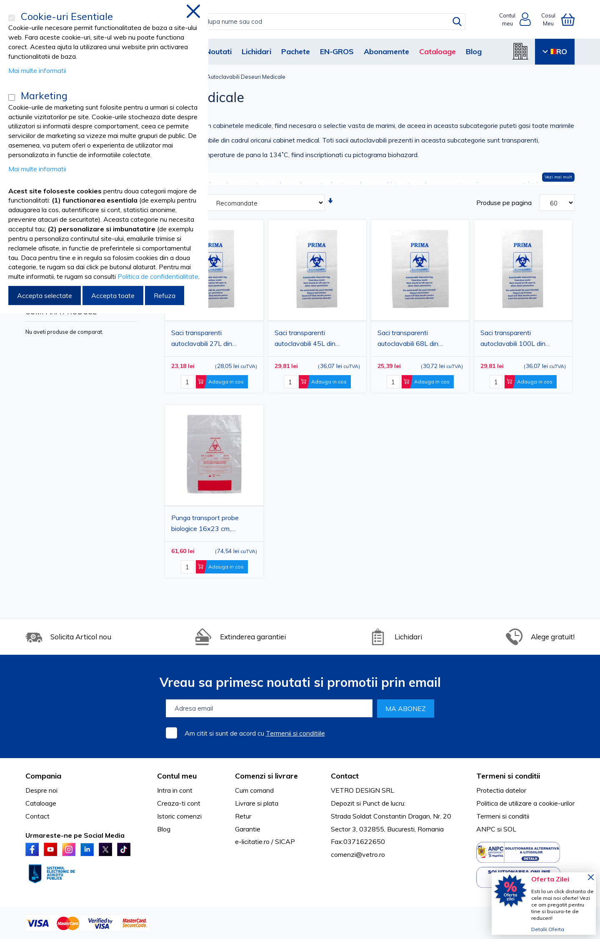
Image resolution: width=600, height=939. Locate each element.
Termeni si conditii (502, 816)
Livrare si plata (256, 803)
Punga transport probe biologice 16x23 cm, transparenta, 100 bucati (208, 524)
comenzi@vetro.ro (358, 854)
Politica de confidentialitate (158, 276)
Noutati (218, 51)
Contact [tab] (345, 776)
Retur (243, 816)
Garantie (247, 829)
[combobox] (308, 21)
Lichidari (256, 51)
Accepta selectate (44, 295)
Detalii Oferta (547, 929)
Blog (474, 51)
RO (554, 51)
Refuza (164, 295)
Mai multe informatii (37, 70)
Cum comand (254, 790)
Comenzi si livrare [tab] (266, 776)
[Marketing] (11, 97)
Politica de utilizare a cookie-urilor (525, 803)
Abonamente (386, 51)
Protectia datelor (501, 790)
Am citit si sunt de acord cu (255, 733)
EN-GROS (337, 51)
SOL (509, 829)
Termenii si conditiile (295, 733)
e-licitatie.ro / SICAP (265, 841)
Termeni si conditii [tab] (508, 776)
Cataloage (437, 51)
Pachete (295, 51)
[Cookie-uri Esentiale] (11, 18)
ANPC (485, 829)
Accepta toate (113, 295)
